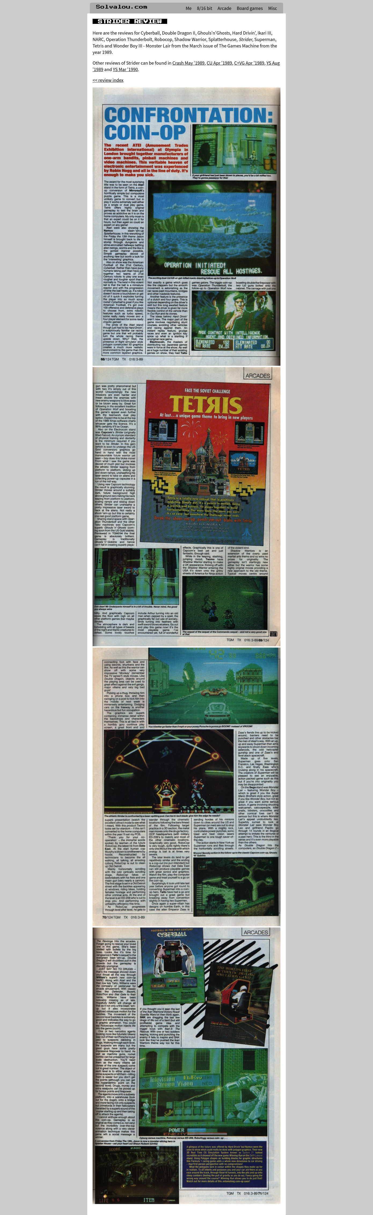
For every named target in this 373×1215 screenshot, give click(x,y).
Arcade (224, 8)
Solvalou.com (122, 7)
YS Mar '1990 (125, 69)
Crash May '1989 (188, 63)
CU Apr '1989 (219, 63)
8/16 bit (204, 8)
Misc (272, 8)
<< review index (108, 80)
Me (189, 8)
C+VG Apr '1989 (249, 63)
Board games (250, 8)
